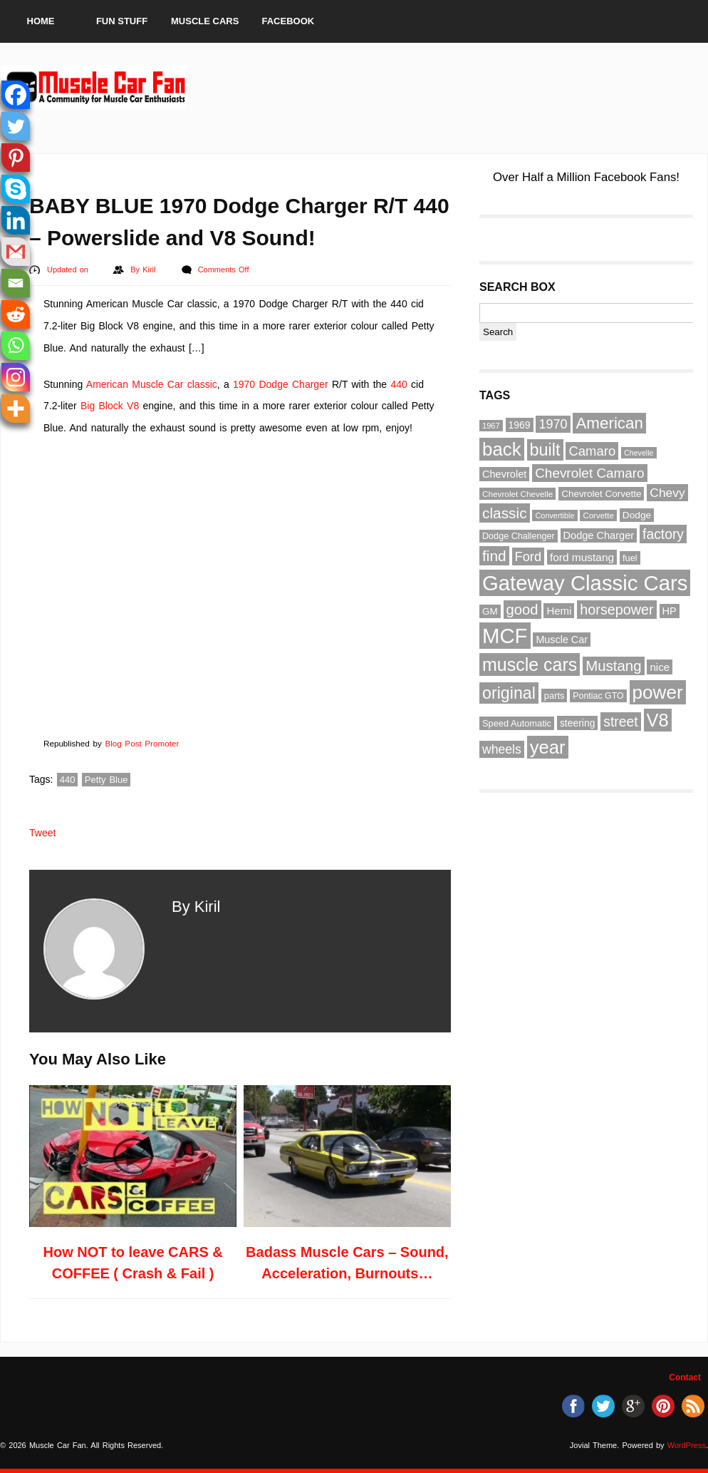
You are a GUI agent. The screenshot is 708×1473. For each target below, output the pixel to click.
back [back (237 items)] (501, 449)
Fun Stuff (121, 21)
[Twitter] (15, 126)
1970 (244, 384)
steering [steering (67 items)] (577, 723)
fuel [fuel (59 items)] (630, 558)
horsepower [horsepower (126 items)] (616, 609)
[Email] (15, 283)
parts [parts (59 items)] (554, 695)
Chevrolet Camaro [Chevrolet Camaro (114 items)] (589, 473)
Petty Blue (106, 779)
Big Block (101, 405)
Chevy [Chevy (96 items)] (667, 493)
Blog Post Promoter (142, 743)
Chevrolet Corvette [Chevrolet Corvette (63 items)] (601, 493)
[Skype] (15, 189)
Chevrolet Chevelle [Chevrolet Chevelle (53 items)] (517, 493)
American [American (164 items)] (609, 423)
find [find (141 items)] (494, 556)
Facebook (288, 21)
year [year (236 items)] (548, 747)
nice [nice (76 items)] (660, 667)
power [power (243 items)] (657, 692)
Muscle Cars (205, 21)
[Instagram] (15, 377)
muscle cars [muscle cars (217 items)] (529, 664)
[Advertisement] (447, 87)
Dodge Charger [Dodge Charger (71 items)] (599, 535)
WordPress (686, 1445)
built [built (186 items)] (545, 450)
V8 (133, 405)
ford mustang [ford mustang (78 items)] (582, 557)
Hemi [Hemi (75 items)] (558, 611)
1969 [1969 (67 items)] (520, 425)
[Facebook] (15, 95)
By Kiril (196, 906)
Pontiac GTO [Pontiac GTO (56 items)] (598, 696)
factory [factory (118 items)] (663, 534)
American (107, 384)
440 (398, 384)
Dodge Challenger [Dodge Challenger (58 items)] (518, 536)
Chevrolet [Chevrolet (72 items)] (504, 474)
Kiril (150, 269)
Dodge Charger (293, 384)
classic (202, 384)
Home (41, 21)
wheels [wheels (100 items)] (501, 749)
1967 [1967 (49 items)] (491, 425)
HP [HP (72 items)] (669, 611)
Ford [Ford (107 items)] (528, 556)
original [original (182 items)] (509, 693)
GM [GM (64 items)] (490, 611)
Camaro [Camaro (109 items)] (591, 450)
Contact (685, 1377)
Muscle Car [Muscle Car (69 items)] (562, 639)
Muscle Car (157, 384)
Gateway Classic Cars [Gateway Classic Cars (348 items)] (584, 583)
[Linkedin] (15, 220)
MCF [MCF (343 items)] (505, 635)
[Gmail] (15, 251)
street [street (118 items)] (620, 721)
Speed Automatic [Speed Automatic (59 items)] (516, 723)
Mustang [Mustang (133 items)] (613, 666)
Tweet (42, 832)
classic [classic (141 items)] (504, 513)
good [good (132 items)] (522, 609)
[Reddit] (15, 314)
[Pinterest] (15, 157)
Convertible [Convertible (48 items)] (554, 515)
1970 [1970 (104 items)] (552, 424)
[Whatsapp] (15, 346)
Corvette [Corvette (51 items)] (598, 515)
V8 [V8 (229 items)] (658, 720)
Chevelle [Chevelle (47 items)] (638, 452)
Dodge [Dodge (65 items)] (637, 515)
